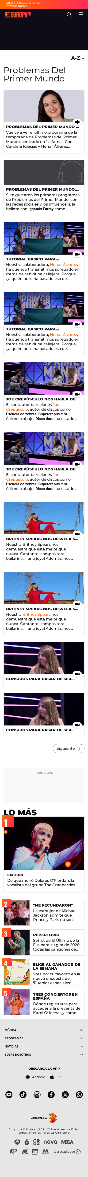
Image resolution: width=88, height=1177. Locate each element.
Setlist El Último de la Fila (22, 3)
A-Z (77, 58)
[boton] (64, 1030)
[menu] (81, 13)
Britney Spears (37, 614)
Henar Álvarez (63, 265)
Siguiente (66, 748)
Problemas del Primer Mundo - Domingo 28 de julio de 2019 (41, 129)
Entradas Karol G (16, 6)
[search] (69, 14)
